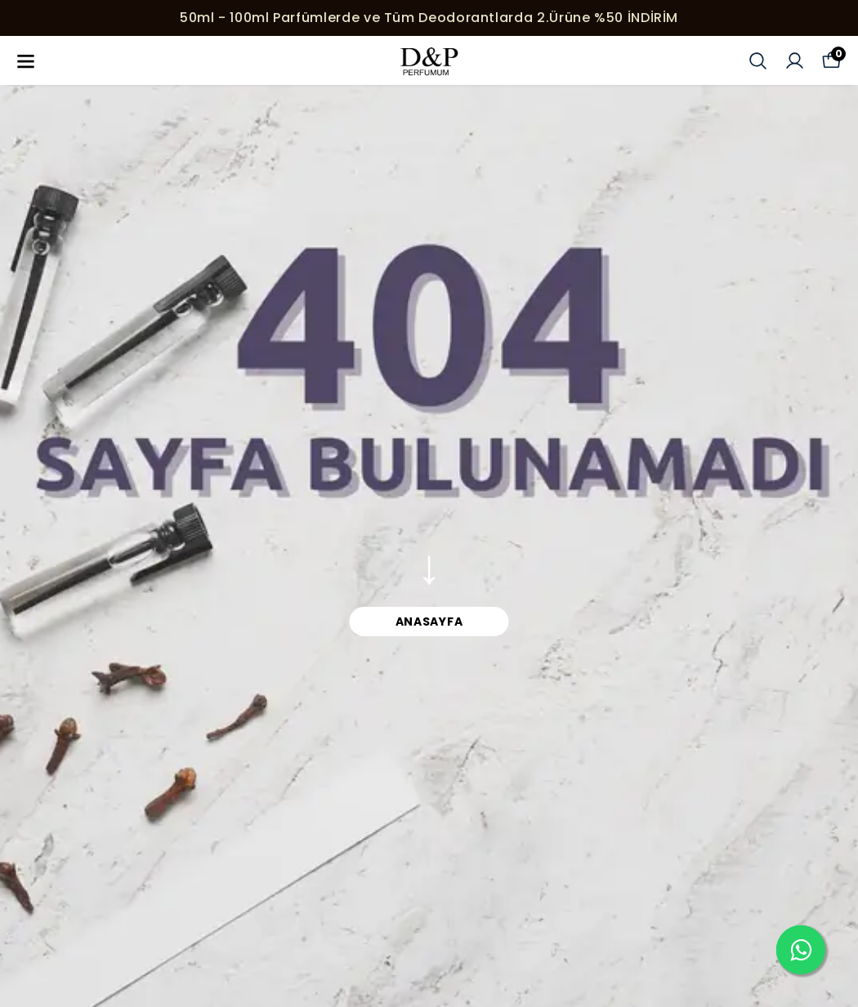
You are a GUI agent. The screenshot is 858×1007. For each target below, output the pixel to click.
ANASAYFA (429, 621)
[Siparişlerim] (794, 61)
